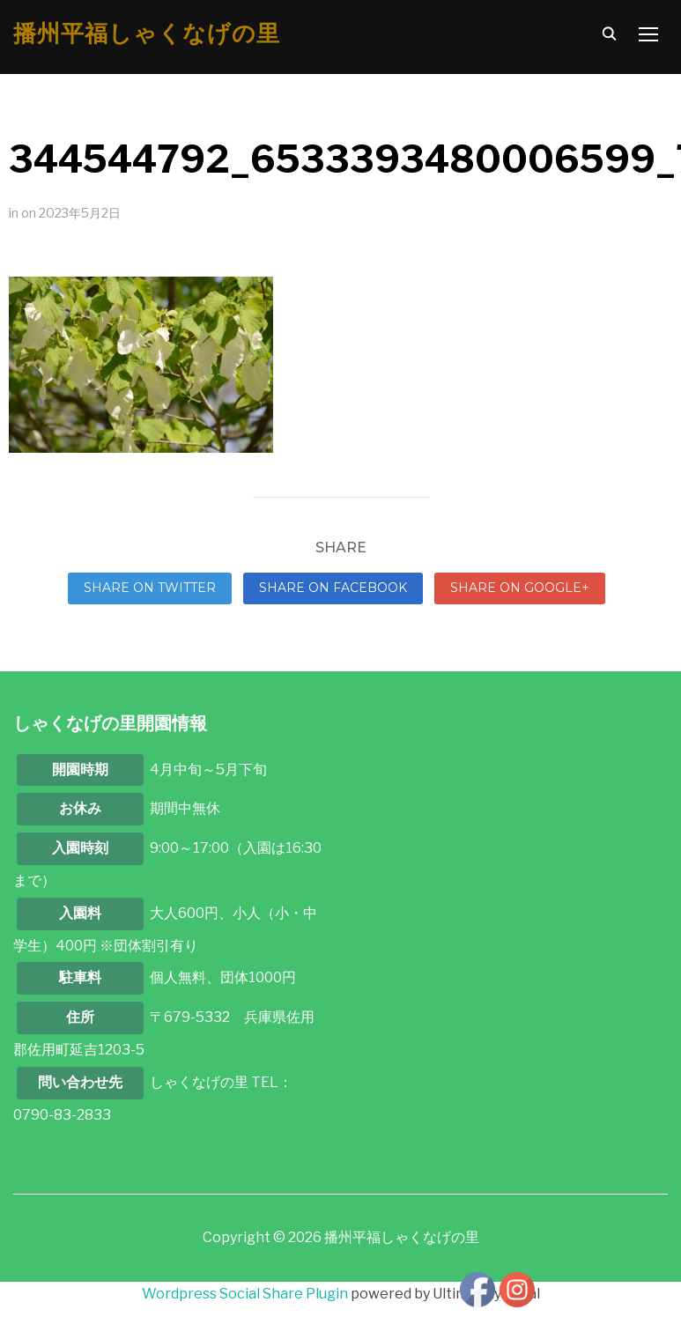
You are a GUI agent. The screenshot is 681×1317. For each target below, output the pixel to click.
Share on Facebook (333, 588)
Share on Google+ (519, 588)
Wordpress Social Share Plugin (246, 1293)
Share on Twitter (150, 588)
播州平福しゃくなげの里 (146, 33)
